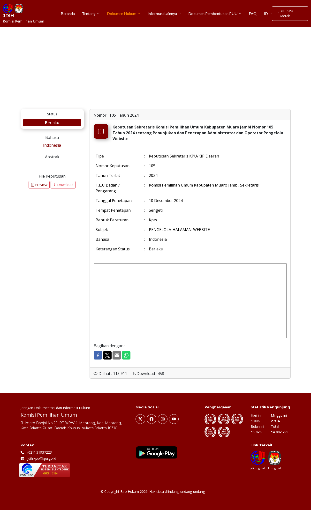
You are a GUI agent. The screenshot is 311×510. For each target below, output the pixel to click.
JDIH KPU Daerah (285, 13)
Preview (39, 184)
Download (63, 184)
